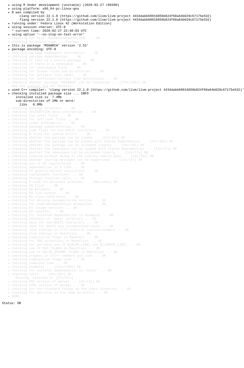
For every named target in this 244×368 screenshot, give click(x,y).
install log (37, 103)
